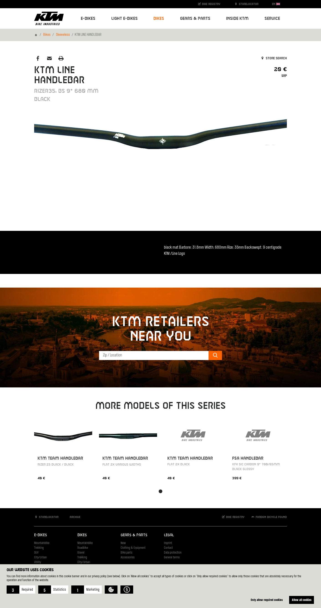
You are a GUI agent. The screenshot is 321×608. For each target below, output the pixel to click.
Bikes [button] (158, 18)
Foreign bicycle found (269, 517)
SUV (36, 552)
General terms (172, 557)
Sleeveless (63, 35)
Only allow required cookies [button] (267, 600)
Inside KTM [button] (237, 18)
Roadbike (82, 548)
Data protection (172, 552)
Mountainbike (41, 543)
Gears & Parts (134, 535)
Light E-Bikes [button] (124, 18)
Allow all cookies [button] (301, 600)
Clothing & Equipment (133, 548)
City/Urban (40, 557)
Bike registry (209, 4)
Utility (37, 562)
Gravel (80, 552)
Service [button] (272, 18)
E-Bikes (40, 535)
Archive (72, 517)
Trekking (39, 548)
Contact (168, 548)
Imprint (168, 543)
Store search (273, 58)
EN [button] (276, 4)
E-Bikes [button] (88, 18)
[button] (21, 589)
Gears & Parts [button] (195, 18)
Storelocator (246, 4)
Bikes (47, 35)
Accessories (128, 557)
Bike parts (126, 552)
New (123, 543)
